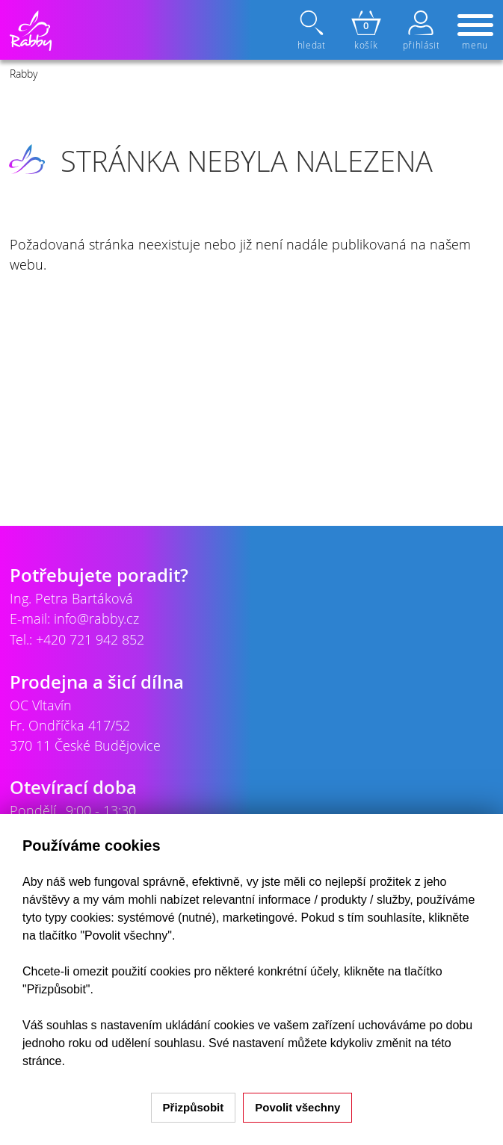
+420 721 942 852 (90, 639)
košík (366, 30)
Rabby (23, 73)
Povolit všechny (297, 1107)
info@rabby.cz (96, 618)
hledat (313, 30)
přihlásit (421, 30)
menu (475, 33)
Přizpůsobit (193, 1107)
